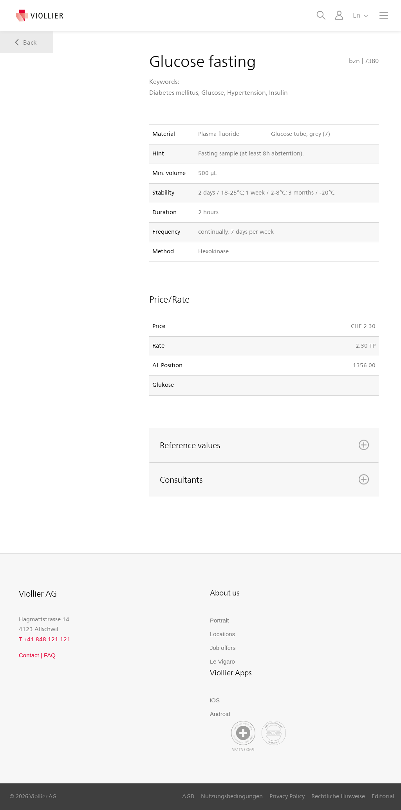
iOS (215, 700)
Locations (222, 634)
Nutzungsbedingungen (232, 796)
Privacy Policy (287, 796)
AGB (188, 796)
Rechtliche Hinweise (338, 796)
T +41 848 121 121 (44, 639)
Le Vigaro (222, 661)
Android (220, 714)
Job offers (223, 647)
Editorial (383, 796)
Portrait (219, 620)
